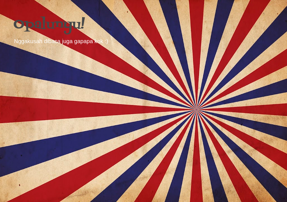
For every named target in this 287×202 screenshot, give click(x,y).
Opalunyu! (49, 25)
